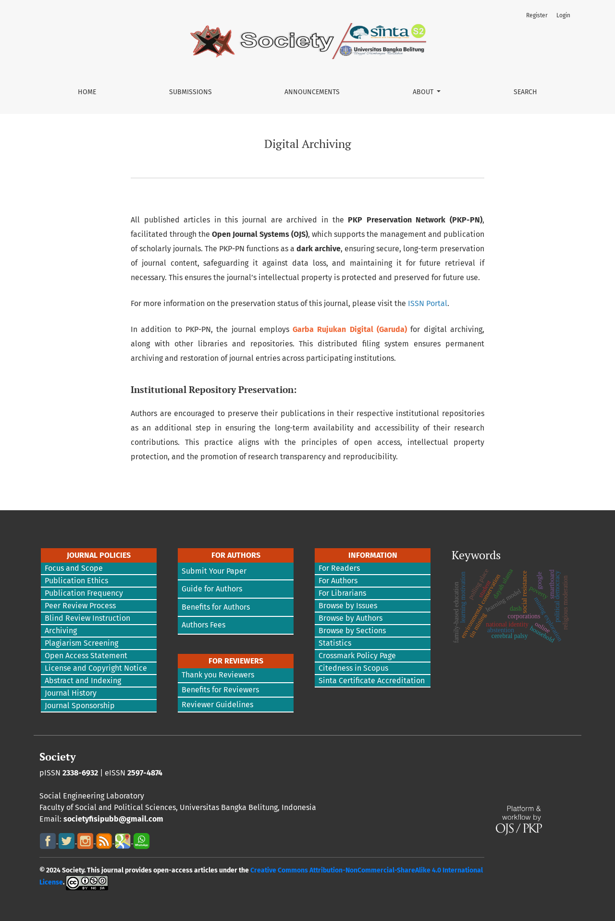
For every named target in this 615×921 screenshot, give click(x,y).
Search (525, 92)
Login (563, 15)
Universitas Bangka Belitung (229, 807)
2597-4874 (144, 772)
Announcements (312, 92)
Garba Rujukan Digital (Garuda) (350, 329)
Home (87, 92)
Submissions (190, 92)
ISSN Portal (427, 303)
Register (537, 15)
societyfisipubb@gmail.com (113, 818)
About (424, 92)
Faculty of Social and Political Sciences (107, 807)
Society (57, 756)
